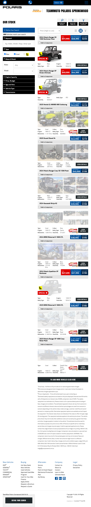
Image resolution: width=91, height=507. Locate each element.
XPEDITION (7, 477)
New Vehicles (25, 467)
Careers (57, 470)
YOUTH (5, 470)
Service (40, 465)
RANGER (6, 474)
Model (6, 71)
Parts (40, 467)
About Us (58, 467)
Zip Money (41, 477)
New (6, 54)
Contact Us (58, 465)
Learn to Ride (59, 472)
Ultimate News (60, 474)
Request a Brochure (27, 484)
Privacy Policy (77, 465)
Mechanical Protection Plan (45, 473)
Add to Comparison (46, 43)
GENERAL (6, 467)
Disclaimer (76, 467)
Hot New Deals (26, 465)
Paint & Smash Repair (45, 470)
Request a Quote (26, 486)
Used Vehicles (25, 470)
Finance (23, 479)
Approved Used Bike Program (27, 473)
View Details (82, 65)
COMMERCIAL (7, 472)
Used (16, 54)
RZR (4, 465)
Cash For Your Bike (27, 477)
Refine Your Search (11, 30)
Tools (58, 2)
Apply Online (25, 481)
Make (6, 65)
